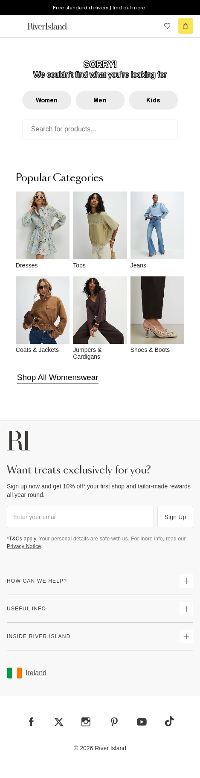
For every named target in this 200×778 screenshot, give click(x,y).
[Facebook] (31, 722)
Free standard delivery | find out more (99, 8)
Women (47, 100)
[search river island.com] (149, 26)
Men (99, 100)
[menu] (14, 26)
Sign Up (175, 517)
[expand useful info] (186, 608)
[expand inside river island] (186, 636)
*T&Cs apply (21, 539)
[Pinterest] (114, 722)
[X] (59, 722)
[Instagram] (86, 722)
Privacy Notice (24, 546)
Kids (153, 100)
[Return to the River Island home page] (52, 26)
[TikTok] (169, 721)
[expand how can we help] (186, 581)
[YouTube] (142, 722)
